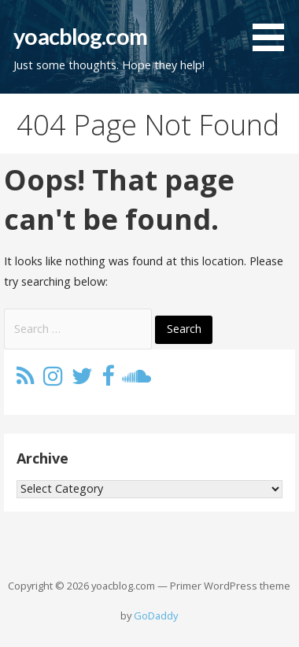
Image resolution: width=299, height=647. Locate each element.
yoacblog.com (80, 36)
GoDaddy (156, 615)
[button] (274, 28)
